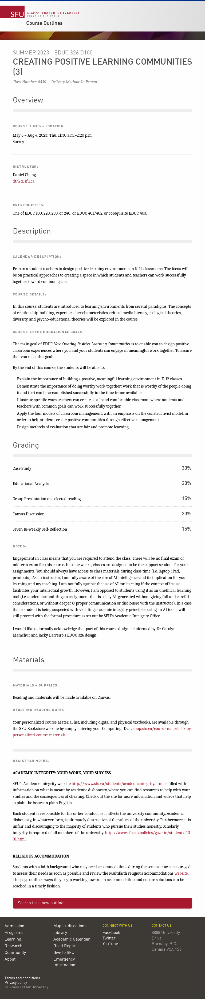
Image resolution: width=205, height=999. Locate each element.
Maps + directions (69, 926)
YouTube (110, 944)
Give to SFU (63, 953)
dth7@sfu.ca (24, 181)
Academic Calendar (71, 939)
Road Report (65, 946)
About (10, 959)
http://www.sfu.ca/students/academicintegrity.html (118, 783)
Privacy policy (16, 983)
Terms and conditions (22, 978)
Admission (14, 926)
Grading (26, 445)
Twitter (109, 938)
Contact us (162, 925)
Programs (14, 933)
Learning (13, 939)
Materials (28, 660)
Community (15, 953)
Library (60, 933)
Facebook (111, 933)
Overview (28, 100)
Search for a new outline (40, 903)
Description (32, 231)
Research (13, 946)
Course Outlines (44, 23)
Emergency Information (64, 962)
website (181, 873)
